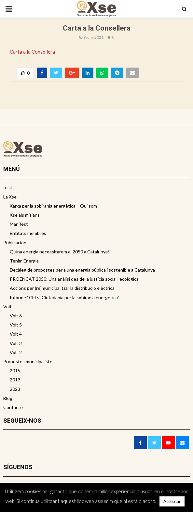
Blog (7, 398)
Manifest (19, 224)
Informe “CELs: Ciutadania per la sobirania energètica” (64, 297)
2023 (15, 389)
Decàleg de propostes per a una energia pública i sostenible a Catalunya (82, 270)
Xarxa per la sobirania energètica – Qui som (53, 206)
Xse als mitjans (25, 215)
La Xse (10, 196)
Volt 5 (16, 324)
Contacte (13, 407)
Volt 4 (16, 334)
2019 (15, 379)
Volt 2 (16, 352)
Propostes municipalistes (29, 361)
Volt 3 (16, 343)
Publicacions (16, 242)
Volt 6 (16, 315)
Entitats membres (28, 233)
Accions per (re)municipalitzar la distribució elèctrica (62, 288)
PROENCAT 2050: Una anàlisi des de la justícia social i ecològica (74, 279)
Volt (7, 306)
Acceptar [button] (172, 501)
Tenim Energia (24, 260)
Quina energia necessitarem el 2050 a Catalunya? (60, 251)
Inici (7, 187)
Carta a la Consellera (32, 52)
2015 (15, 370)
